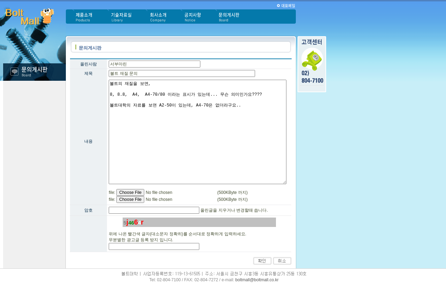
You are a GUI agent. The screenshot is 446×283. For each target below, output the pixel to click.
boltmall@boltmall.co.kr (256, 279)
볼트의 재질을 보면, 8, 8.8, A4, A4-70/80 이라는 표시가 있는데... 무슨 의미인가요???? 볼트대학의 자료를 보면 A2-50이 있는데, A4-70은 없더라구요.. (197, 132)
